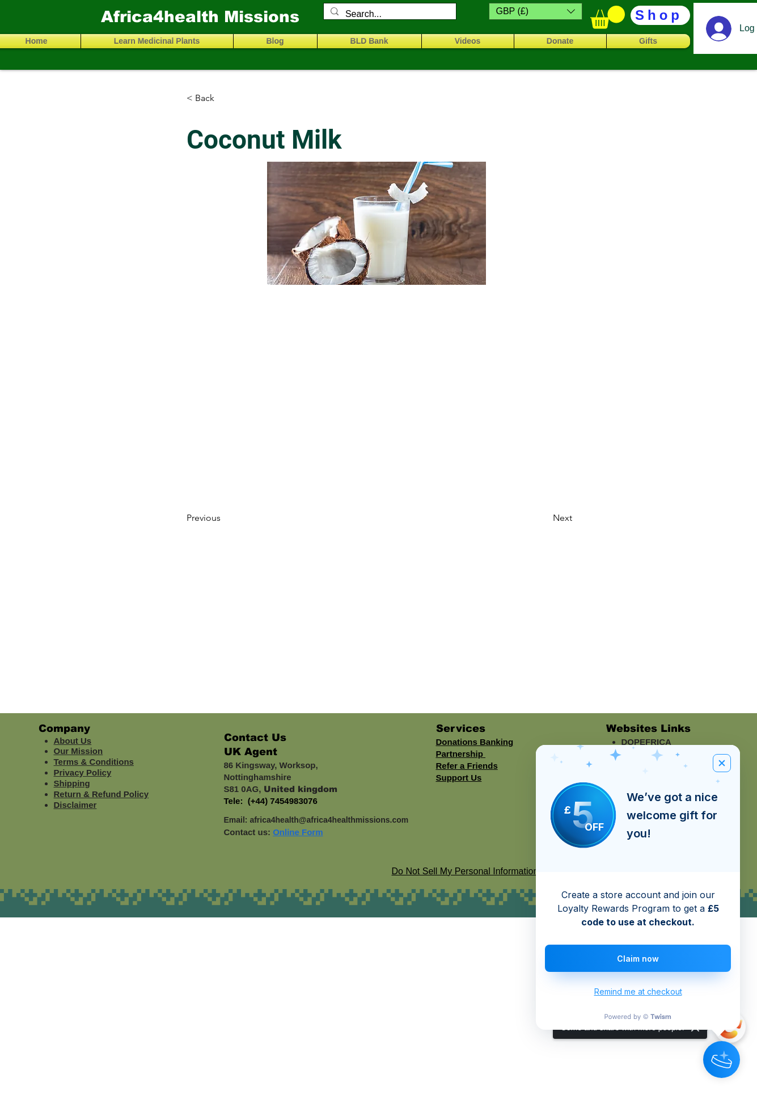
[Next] (543, 518)
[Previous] (224, 518)
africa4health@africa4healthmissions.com (328, 819)
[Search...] (388, 14)
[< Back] (224, 98)
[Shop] (660, 15)
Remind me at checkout (638, 991)
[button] (535, 11)
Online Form (298, 832)
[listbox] (535, 11)
